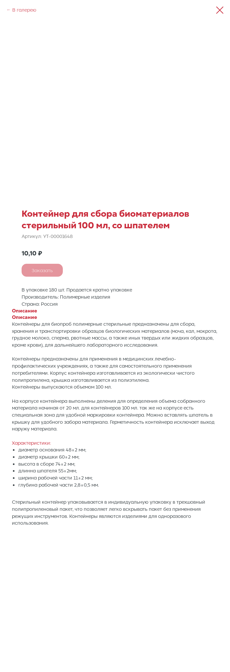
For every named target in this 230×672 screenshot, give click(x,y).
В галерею (24, 9)
